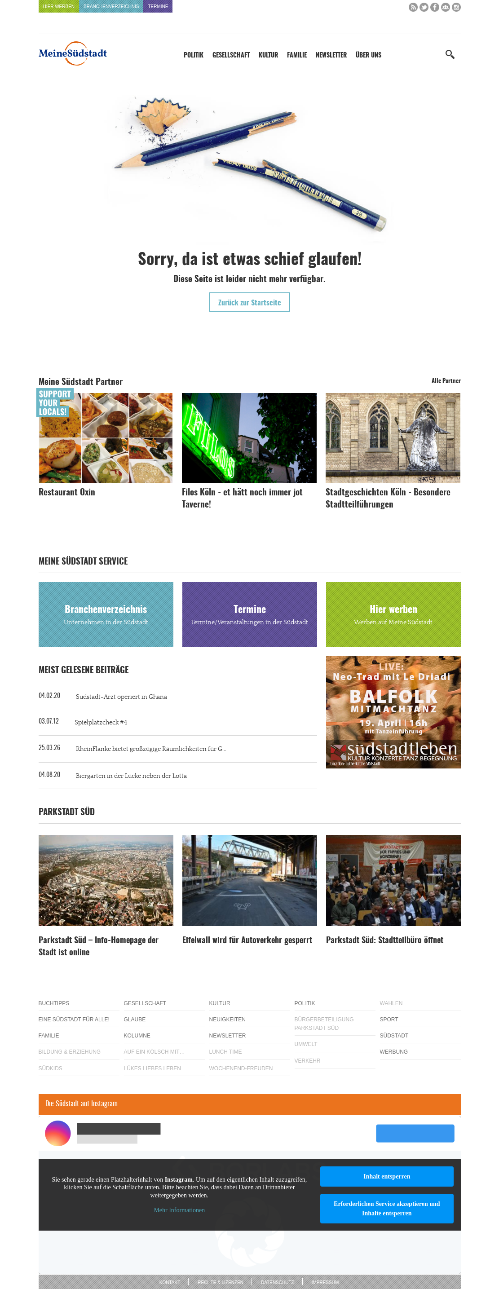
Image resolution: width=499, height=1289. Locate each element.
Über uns (368, 56)
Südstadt (394, 1036)
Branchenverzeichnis (111, 6)
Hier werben (59, 6)
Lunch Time (225, 1052)
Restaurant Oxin (67, 493)
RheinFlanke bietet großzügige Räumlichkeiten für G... (151, 749)
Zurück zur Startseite (249, 303)
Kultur (268, 56)
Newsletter (331, 56)
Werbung (394, 1052)
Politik (193, 56)
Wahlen (391, 1003)
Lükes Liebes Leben (152, 1068)
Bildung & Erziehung (70, 1052)
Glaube (135, 1019)
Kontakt (169, 1282)
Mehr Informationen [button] (179, 1210)
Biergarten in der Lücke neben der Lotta (131, 776)
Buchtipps (54, 1003)
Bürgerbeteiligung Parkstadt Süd (324, 1023)
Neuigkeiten (227, 1019)
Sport (389, 1019)
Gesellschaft (231, 56)
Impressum (325, 1282)
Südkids (50, 1068)
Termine (158, 6)
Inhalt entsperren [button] (386, 1176)
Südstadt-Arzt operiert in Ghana (121, 697)
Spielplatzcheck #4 (101, 722)
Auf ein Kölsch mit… (154, 1052)
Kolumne (137, 1036)
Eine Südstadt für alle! (74, 1019)
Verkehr (308, 1061)
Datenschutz (277, 1282)
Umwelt (306, 1044)
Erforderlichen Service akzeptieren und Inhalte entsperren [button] (387, 1209)
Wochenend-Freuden (241, 1068)
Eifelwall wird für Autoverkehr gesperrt (247, 941)
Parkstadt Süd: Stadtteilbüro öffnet (384, 941)
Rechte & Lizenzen (220, 1282)
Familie (297, 56)
